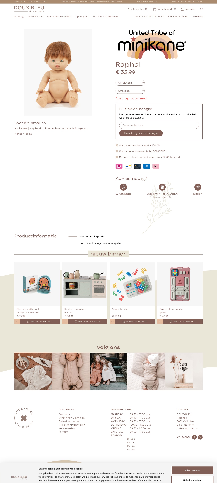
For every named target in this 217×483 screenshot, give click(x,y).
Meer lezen (23, 134)
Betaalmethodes (69, 421)
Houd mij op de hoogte (141, 133)
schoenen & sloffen (59, 16)
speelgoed (82, 16)
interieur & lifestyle (105, 16)
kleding (19, 16)
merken (198, 16)
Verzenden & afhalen (72, 417)
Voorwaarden (67, 428)
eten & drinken (178, 16)
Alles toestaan (192, 452)
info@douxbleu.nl (187, 428)
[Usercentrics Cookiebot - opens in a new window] (19, 477)
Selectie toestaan (192, 461)
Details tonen (159, 477)
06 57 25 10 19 (185, 424)
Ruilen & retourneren (72, 424)
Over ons (64, 414)
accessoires (35, 16)
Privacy (63, 431)
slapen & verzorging (149, 16)
